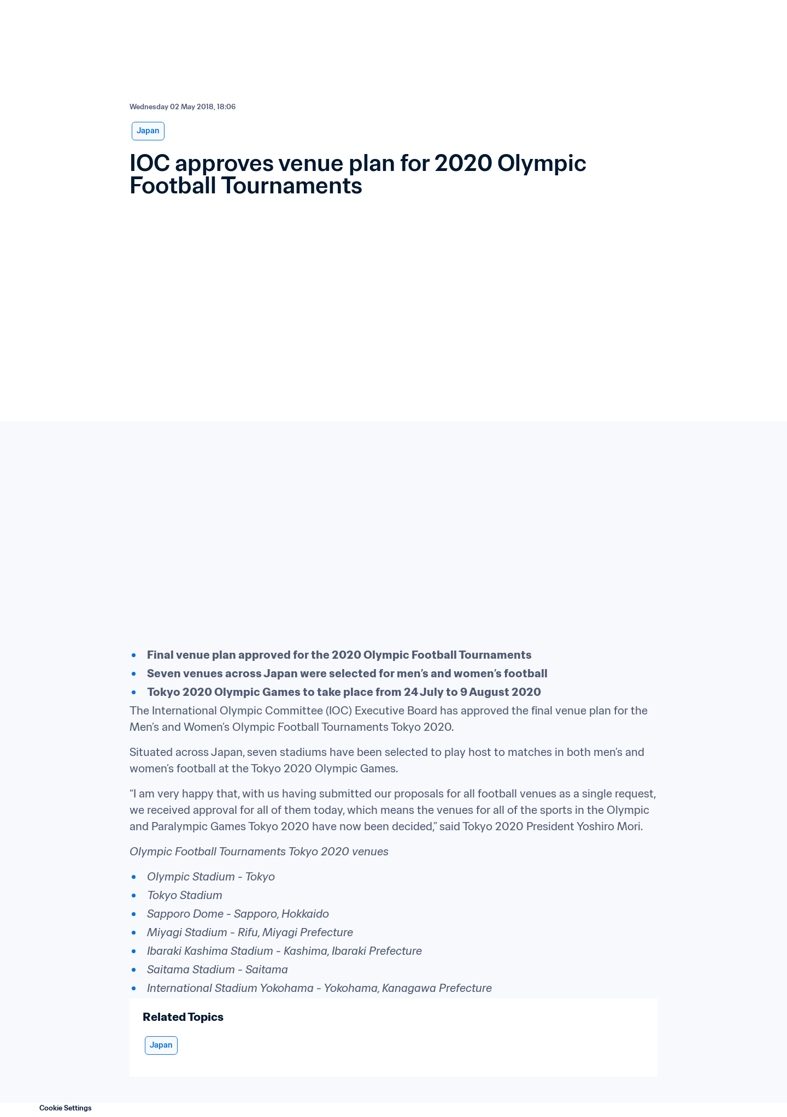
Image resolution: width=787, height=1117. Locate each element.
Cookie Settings (65, 1108)
